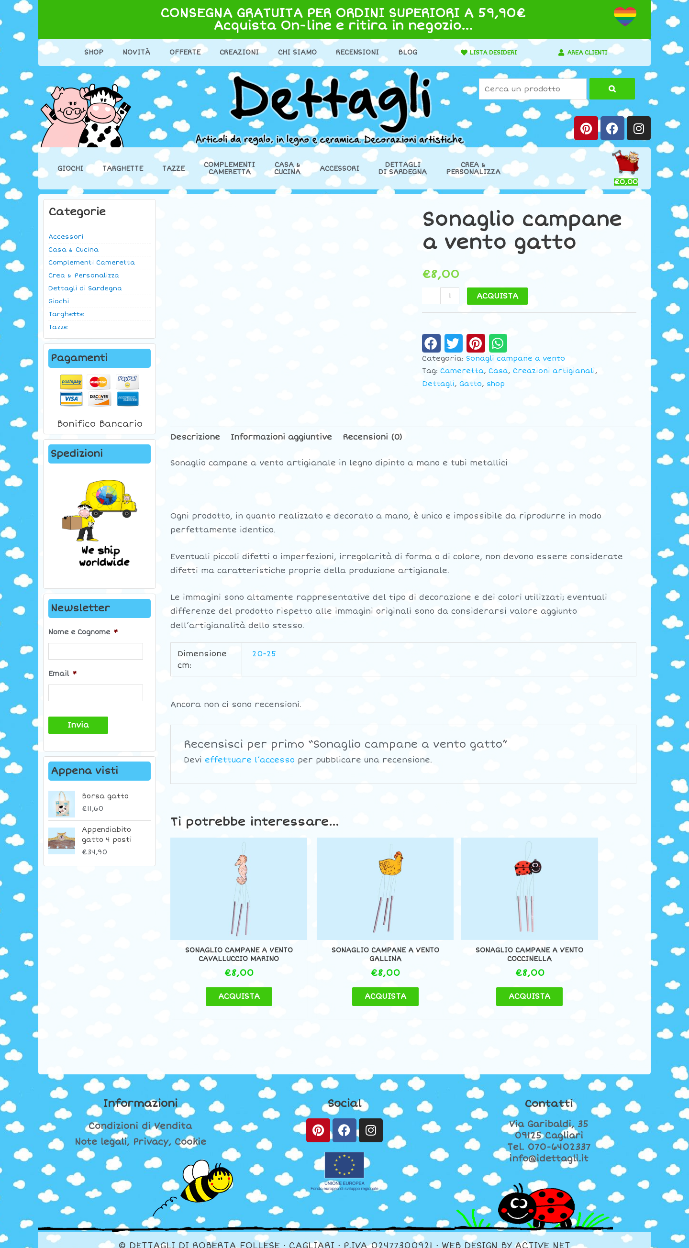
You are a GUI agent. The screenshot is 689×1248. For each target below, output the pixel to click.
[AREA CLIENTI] (556, 52)
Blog (402, 52)
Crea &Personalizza (473, 168)
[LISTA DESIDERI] (454, 52)
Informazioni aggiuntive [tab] (281, 437)
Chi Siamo (292, 52)
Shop (88, 52)
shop (496, 384)
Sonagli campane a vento (515, 358)
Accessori (339, 169)
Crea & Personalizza (83, 275)
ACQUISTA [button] (225, 985)
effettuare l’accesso (250, 760)
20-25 (264, 654)
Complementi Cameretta (91, 262)
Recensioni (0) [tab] (372, 437)
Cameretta (462, 371)
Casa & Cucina (73, 250)
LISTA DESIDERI (488, 52)
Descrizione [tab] (195, 437)
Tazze (173, 169)
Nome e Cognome (83, 632)
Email (62, 672)
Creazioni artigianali (554, 371)
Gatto (470, 384)
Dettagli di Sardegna (85, 288)
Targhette (122, 169)
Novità (131, 52)
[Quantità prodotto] (450, 295)
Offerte (179, 52)
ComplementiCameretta (229, 168)
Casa (498, 371)
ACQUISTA (498, 296)
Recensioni (352, 52)
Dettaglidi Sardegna (402, 168)
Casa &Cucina (287, 168)
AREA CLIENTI (587, 52)
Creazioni (234, 52)
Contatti (549, 1092)
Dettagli (438, 384)
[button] (431, 343)
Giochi (70, 169)
